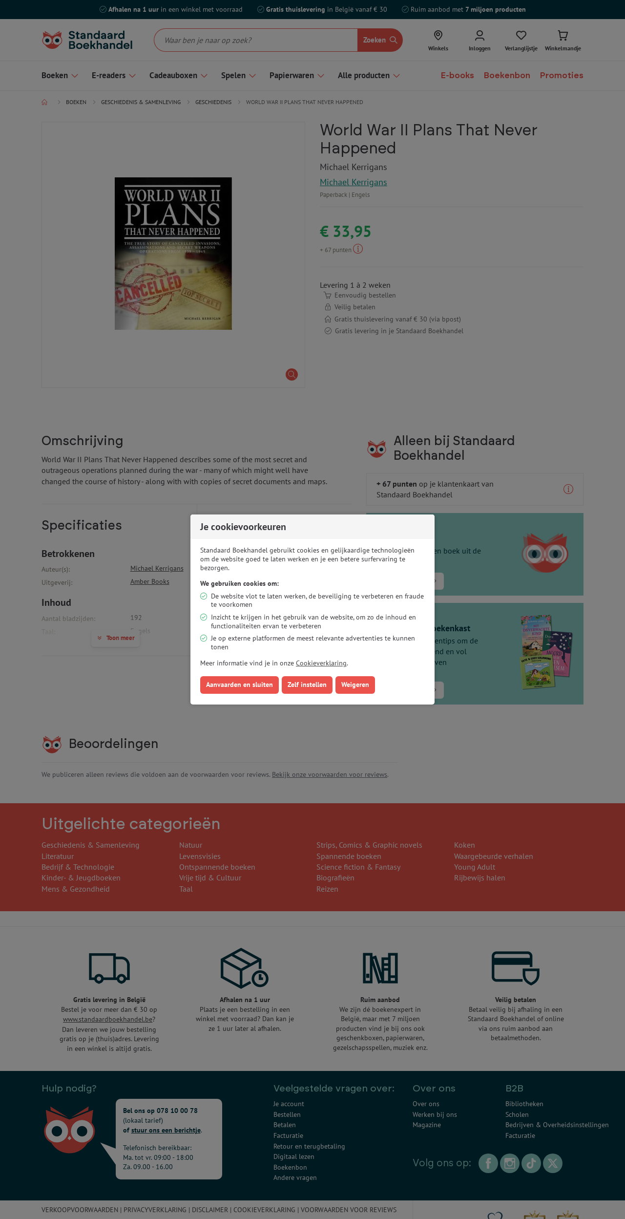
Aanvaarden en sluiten (239, 684)
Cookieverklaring (321, 663)
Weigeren (355, 684)
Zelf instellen (307, 684)
